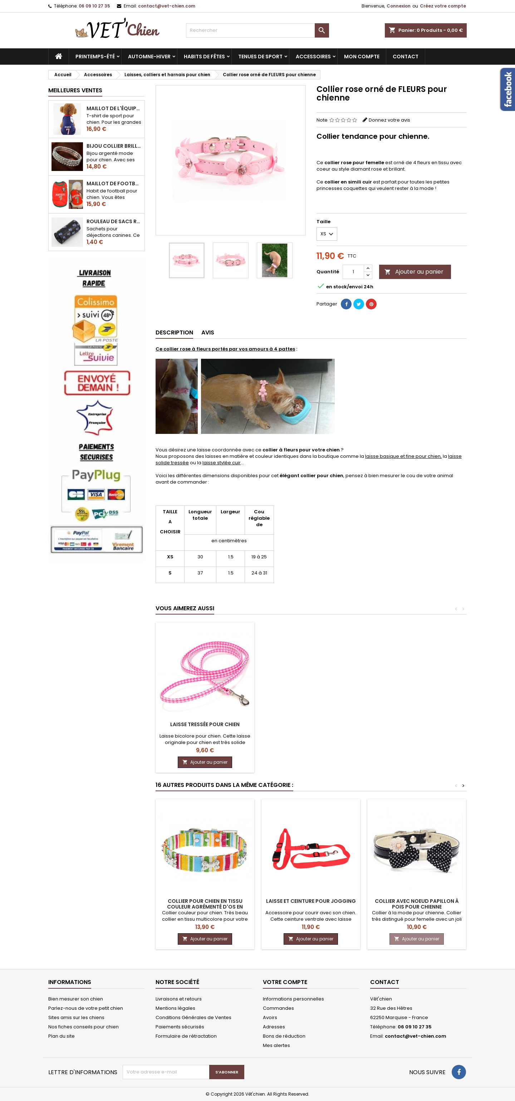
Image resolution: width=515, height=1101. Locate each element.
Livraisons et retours (179, 998)
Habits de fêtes (204, 56)
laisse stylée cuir (221, 462)
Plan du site (61, 1036)
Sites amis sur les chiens (76, 1017)
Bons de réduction (284, 1036)
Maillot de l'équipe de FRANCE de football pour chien (114, 108)
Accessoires (313, 56)
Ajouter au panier (413, 272)
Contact (384, 982)
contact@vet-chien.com (166, 6)
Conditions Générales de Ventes (193, 1017)
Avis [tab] (207, 332)
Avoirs (270, 1017)
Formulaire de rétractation (186, 1036)
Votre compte (285, 982)
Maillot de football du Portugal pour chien (114, 183)
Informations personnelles (293, 998)
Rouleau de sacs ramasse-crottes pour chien (114, 221)
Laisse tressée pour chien (416, 724)
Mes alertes (276, 1045)
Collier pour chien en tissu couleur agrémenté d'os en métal (205, 906)
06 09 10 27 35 (94, 6)
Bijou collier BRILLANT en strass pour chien (114, 146)
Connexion (399, 6)
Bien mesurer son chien (75, 998)
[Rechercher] (257, 30)
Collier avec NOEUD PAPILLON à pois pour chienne (417, 903)
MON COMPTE (361, 56)
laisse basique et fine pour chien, (403, 456)
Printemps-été (95, 56)
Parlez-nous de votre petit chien (85, 1008)
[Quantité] (353, 272)
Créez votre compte (443, 6)
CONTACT (405, 56)
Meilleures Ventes (75, 90)
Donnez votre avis (389, 120)
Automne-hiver (149, 56)
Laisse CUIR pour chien (311, 724)
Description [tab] (174, 332)
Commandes (278, 1008)
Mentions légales (175, 1008)
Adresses (274, 1026)
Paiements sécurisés (180, 1026)
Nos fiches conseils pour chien (83, 1026)
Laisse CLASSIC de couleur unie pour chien (205, 727)
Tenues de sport (260, 56)
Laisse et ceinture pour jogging (311, 901)
